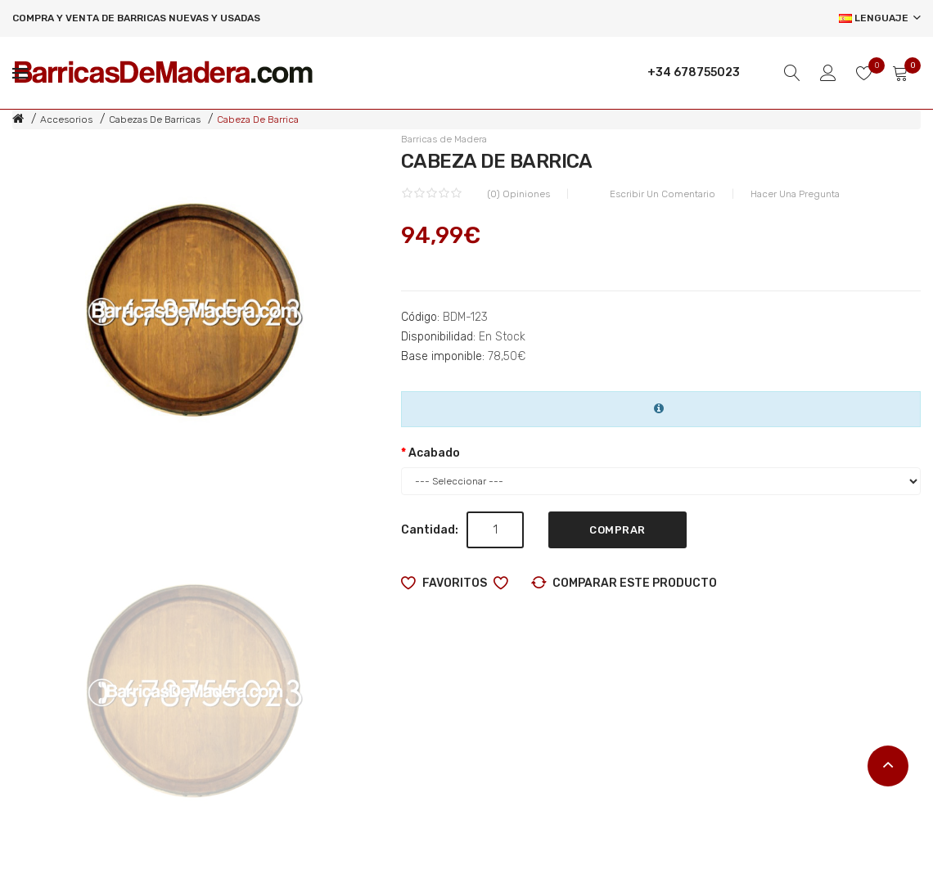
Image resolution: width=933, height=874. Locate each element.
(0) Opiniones (518, 194)
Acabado (434, 453)
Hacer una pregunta (795, 194)
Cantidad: (429, 530)
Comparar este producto (634, 583)
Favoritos (454, 583)
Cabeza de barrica (258, 119)
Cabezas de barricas (155, 119)
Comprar (617, 530)
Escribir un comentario (662, 194)
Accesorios (66, 119)
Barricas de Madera (444, 139)
